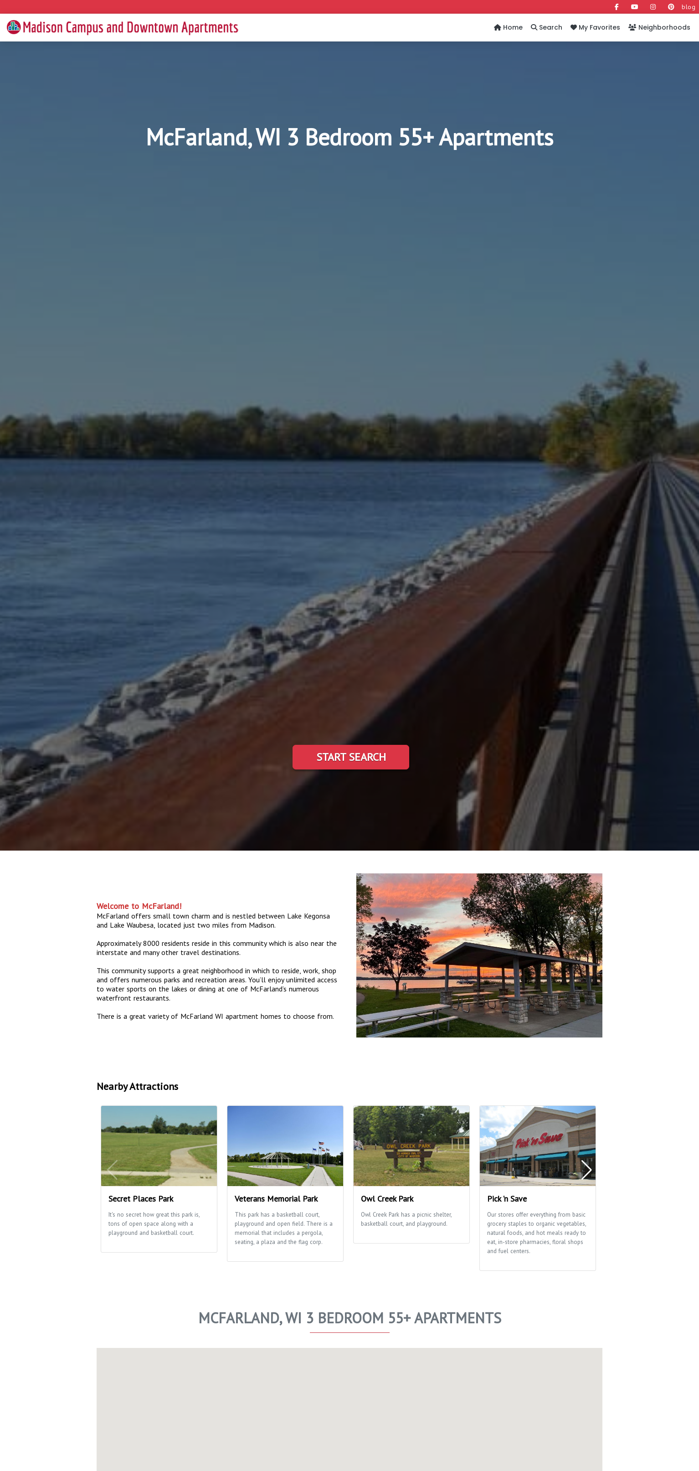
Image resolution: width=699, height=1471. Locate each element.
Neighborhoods (659, 27)
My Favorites (595, 27)
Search (546, 27)
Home (508, 27)
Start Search (351, 757)
